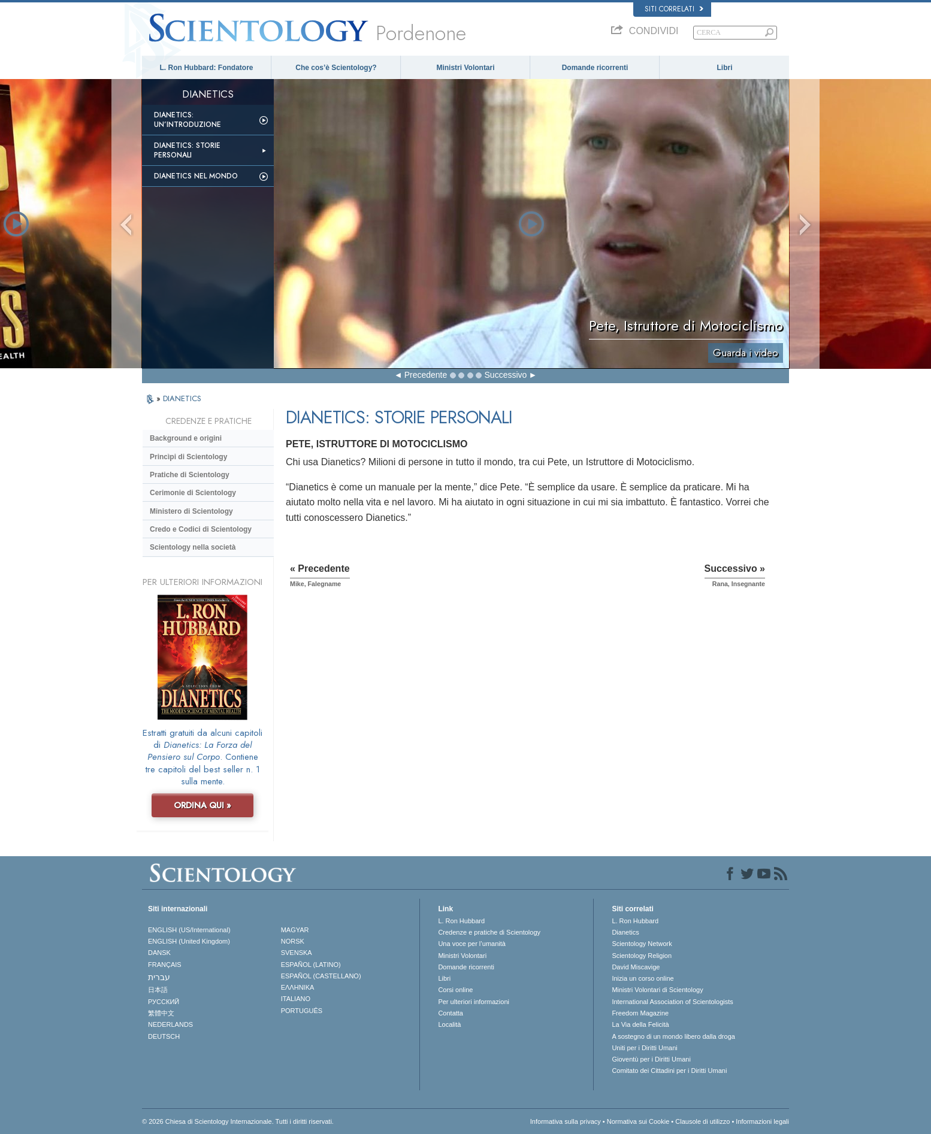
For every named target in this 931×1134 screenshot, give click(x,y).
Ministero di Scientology (191, 511)
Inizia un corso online (642, 978)
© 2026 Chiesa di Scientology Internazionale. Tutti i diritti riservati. (238, 1121)
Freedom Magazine (640, 1013)
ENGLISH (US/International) (189, 929)
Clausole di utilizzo (702, 1121)
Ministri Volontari (465, 67)
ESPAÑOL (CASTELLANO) (321, 976)
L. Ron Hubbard (461, 920)
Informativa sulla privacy (565, 1121)
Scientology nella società (192, 547)
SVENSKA (296, 952)
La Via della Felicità (640, 1024)
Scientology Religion (642, 955)
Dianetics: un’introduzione (187, 120)
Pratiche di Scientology (189, 475)
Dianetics (625, 932)
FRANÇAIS (165, 964)
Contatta (450, 1013)
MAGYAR (295, 929)
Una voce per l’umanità (472, 943)
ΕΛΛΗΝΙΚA (298, 987)
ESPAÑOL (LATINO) (311, 964)
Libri (725, 67)
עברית (159, 977)
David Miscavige (636, 967)
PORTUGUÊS (301, 1010)
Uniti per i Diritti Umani (644, 1047)
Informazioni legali (762, 1121)
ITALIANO (295, 998)
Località (449, 1024)
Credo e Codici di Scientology (201, 529)
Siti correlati (674, 9)
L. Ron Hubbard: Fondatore (206, 67)
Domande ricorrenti (595, 67)
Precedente (426, 375)
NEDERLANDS (170, 1024)
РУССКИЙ (163, 1001)
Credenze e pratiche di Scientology (489, 932)
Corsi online (455, 989)
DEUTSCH (164, 1036)
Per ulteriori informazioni (473, 1001)
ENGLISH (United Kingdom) (189, 941)
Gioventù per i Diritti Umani (651, 1059)
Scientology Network (642, 943)
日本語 (158, 989)
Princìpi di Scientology (188, 457)
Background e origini (186, 438)
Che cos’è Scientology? (335, 67)
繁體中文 (161, 1013)
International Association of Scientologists (672, 1001)
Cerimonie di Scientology (193, 493)
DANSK (159, 952)
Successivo (506, 375)
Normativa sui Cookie (638, 1121)
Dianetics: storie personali (187, 150)
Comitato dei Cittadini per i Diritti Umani (669, 1070)
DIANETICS (182, 398)
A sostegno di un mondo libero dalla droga (673, 1036)
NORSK (292, 941)
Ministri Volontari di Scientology (657, 989)
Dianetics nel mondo (196, 176)
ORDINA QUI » (202, 805)
